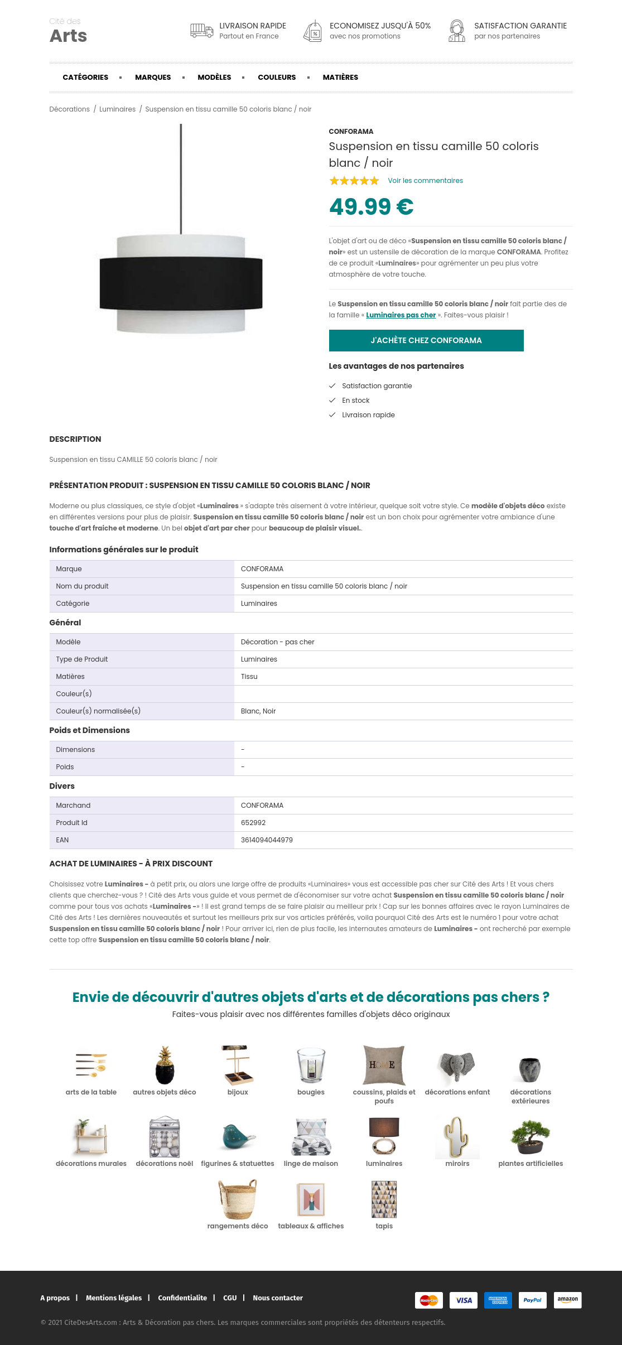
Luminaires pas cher (401, 315)
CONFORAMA (519, 252)
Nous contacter (278, 1298)
